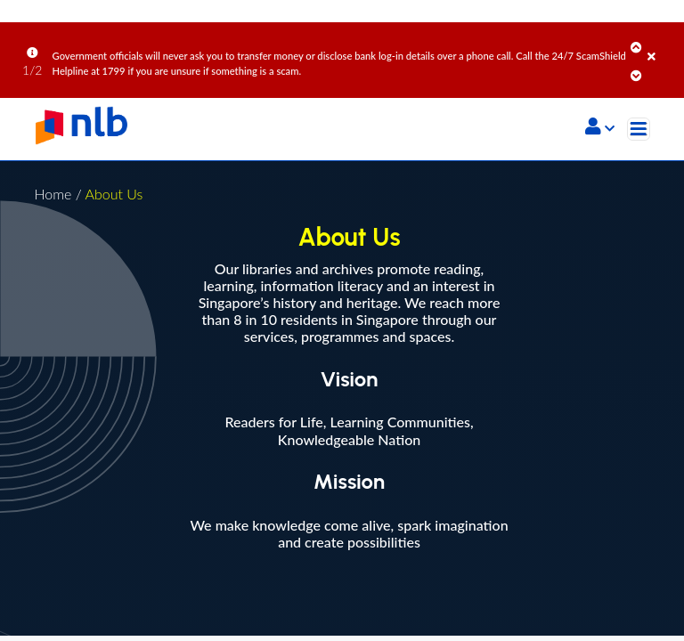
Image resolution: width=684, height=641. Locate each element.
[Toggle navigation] (638, 129)
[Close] (662, 43)
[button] (600, 128)
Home (52, 193)
